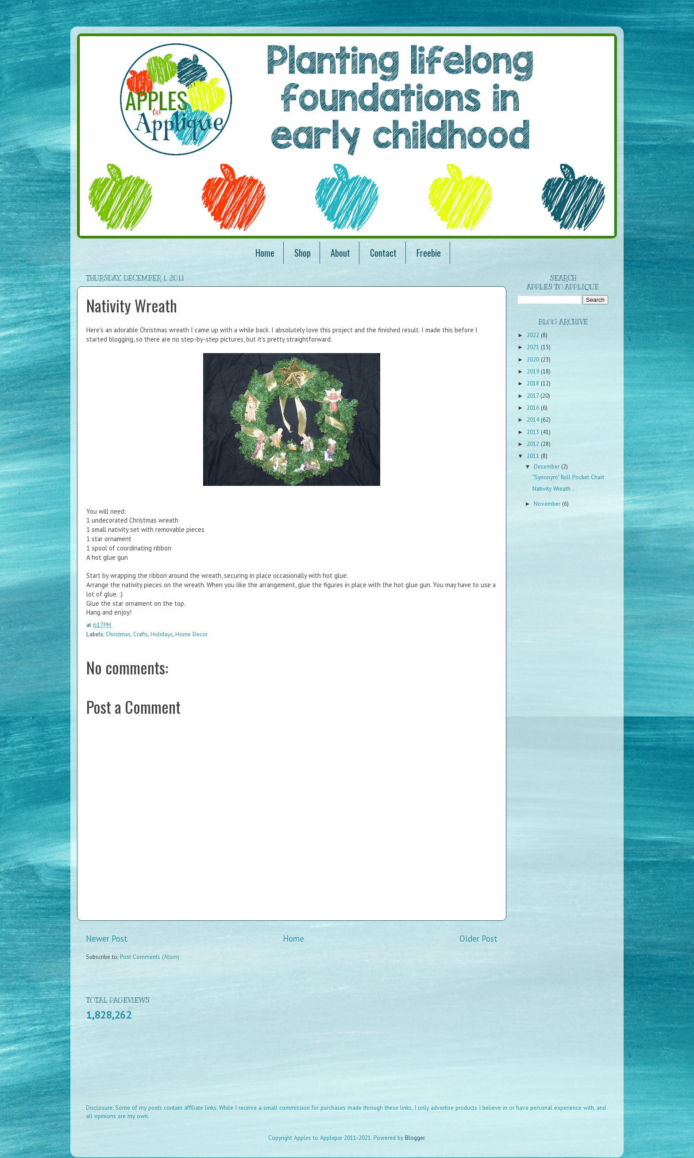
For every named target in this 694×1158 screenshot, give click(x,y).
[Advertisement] (247, 1068)
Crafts (140, 634)
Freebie (428, 252)
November (548, 504)
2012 (534, 444)
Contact (383, 252)
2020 (534, 359)
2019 (534, 371)
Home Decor (191, 634)
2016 (534, 408)
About (340, 252)
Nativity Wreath (551, 488)
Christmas (118, 634)
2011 (534, 456)
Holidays (161, 634)
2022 (534, 335)
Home (264, 252)
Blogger (414, 1138)
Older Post (478, 938)
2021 (534, 347)
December (547, 466)
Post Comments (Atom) (149, 957)
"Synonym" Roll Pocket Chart (568, 477)
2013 (534, 432)
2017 (533, 396)
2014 (534, 419)
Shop (302, 252)
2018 (534, 383)
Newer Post (106, 938)
